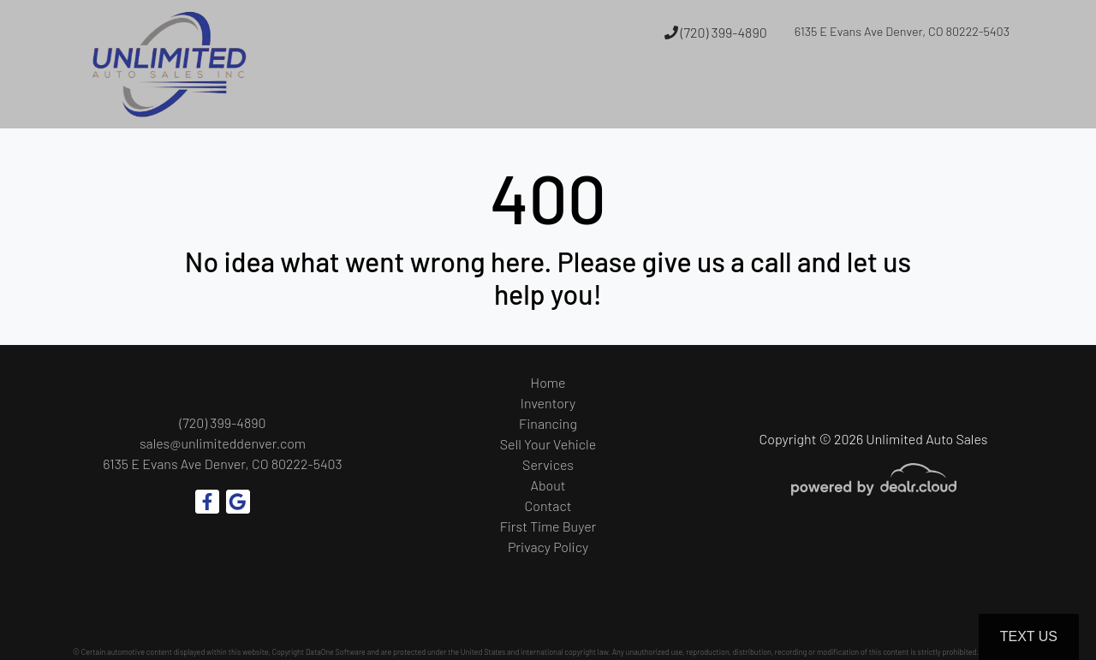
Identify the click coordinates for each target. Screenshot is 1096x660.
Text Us (1028, 636)
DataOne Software (336, 652)
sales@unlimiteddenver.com (223, 443)
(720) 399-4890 (715, 32)
